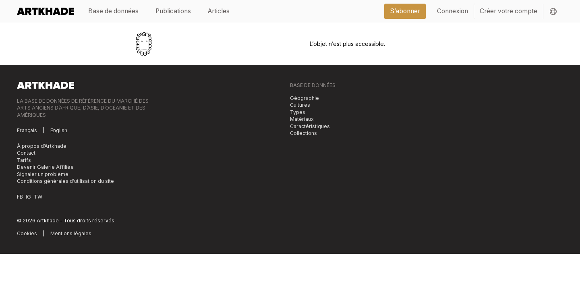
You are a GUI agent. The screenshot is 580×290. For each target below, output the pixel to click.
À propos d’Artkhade (41, 146)
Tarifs (24, 160)
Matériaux (302, 119)
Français (27, 130)
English (58, 130)
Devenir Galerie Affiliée (45, 167)
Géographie (304, 98)
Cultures (300, 105)
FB (20, 197)
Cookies (27, 233)
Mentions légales (70, 233)
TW (38, 197)
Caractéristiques (310, 126)
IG (28, 197)
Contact (26, 153)
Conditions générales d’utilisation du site (65, 181)
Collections (303, 133)
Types (297, 112)
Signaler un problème (42, 174)
